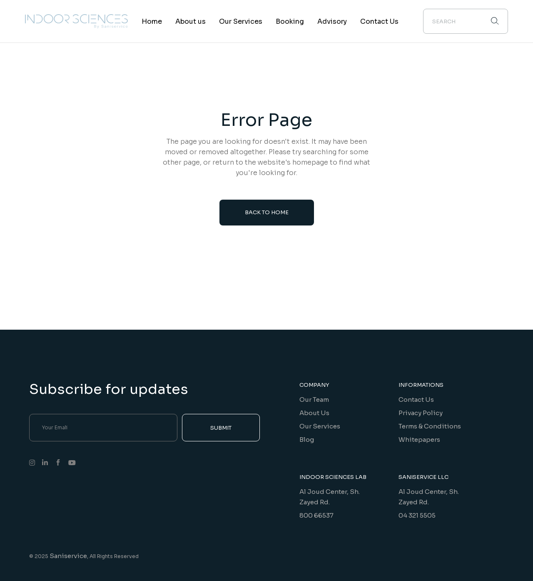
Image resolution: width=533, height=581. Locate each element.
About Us (314, 413)
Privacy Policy (421, 413)
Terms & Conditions (430, 426)
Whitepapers (419, 439)
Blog (306, 439)
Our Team (314, 399)
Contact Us (416, 399)
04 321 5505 (417, 515)
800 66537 (316, 515)
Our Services (319, 426)
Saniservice (68, 556)
